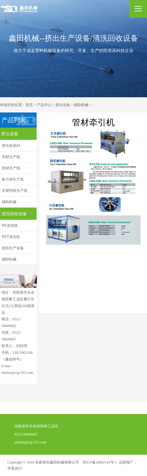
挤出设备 (63, 105)
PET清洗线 (11, 237)
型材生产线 (11, 168)
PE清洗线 (10, 225)
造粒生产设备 (13, 248)
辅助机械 (81, 105)
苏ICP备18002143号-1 (100, 462)
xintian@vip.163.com (26, 443)
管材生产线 (11, 157)
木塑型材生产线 (14, 190)
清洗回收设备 (14, 213)
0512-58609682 (22, 435)
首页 (29, 105)
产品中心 (44, 105)
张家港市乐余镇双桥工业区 (32, 427)
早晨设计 (14, 468)
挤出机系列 (11, 145)
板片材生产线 (13, 179)
